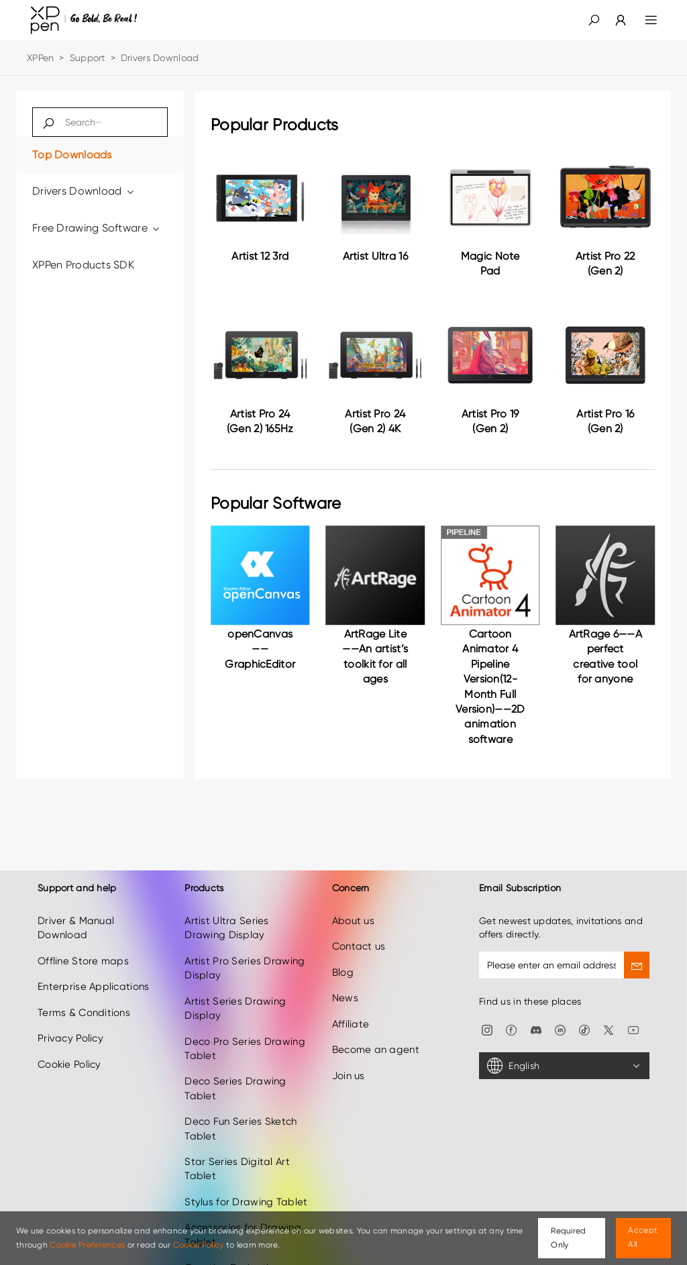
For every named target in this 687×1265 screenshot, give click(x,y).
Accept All (642, 1237)
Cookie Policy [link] (69, 1051)
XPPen (40, 57)
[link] (612, 20)
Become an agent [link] (375, 1037)
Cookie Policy (198, 1245)
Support (87, 57)
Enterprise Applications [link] (93, 974)
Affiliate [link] (351, 1011)
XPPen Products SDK (83, 264)
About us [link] (353, 908)
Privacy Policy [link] (70, 1025)
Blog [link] (343, 960)
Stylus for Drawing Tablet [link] (245, 1189)
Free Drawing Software (96, 227)
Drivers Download (84, 191)
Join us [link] (348, 1062)
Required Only (568, 1238)
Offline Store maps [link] (83, 948)
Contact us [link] (359, 933)
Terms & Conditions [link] (84, 999)
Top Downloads (72, 154)
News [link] (345, 985)
